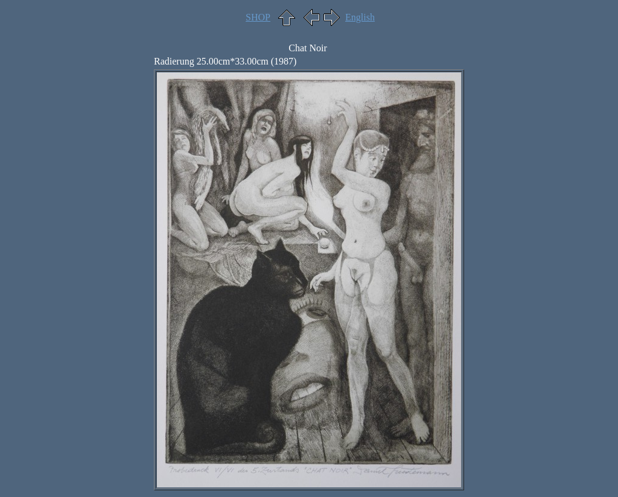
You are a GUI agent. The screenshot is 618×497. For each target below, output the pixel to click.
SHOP (258, 17)
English (360, 17)
